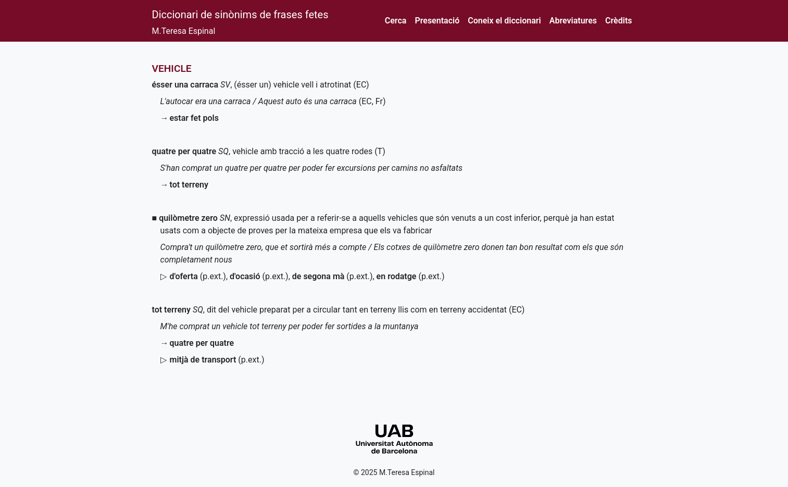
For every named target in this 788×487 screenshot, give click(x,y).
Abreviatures (573, 21)
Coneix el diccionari (504, 21)
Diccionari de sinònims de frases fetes (240, 14)
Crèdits (618, 21)
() (198, 276)
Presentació (437, 21)
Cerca (396, 21)
